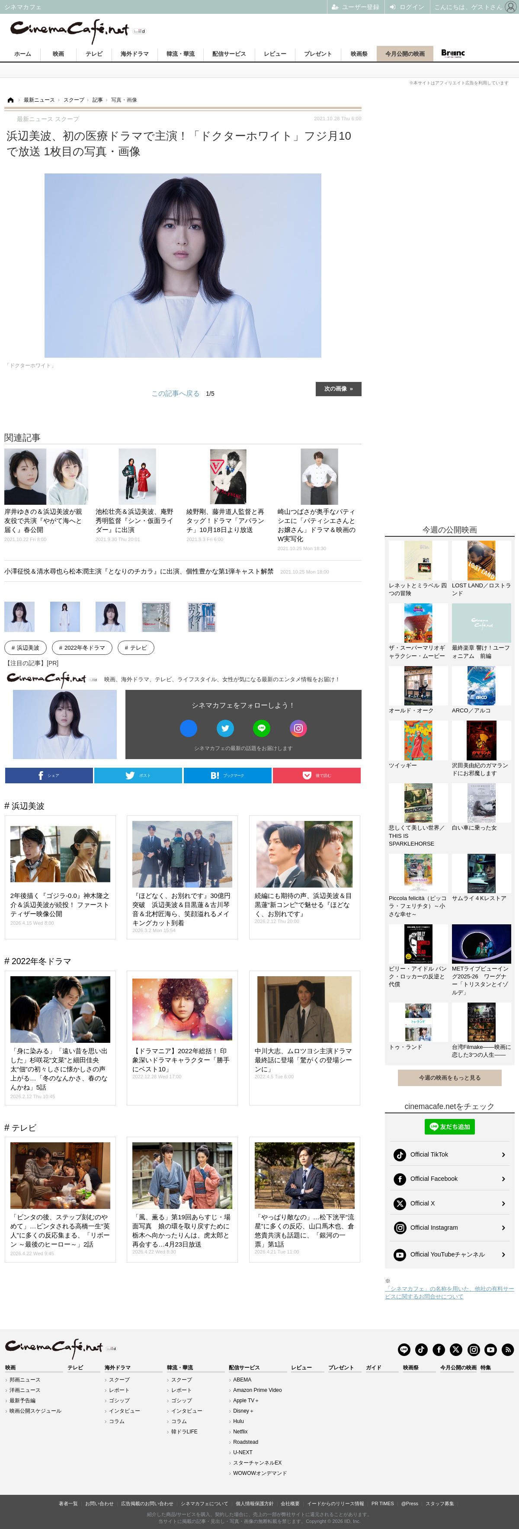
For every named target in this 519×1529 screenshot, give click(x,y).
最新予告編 (22, 1401)
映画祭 (359, 54)
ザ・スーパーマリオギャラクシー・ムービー (417, 651)
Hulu (238, 1421)
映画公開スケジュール (35, 1411)
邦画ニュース (25, 1380)
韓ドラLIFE (184, 1432)
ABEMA (242, 1380)
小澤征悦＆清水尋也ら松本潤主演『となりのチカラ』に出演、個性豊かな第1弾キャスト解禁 (166, 571)
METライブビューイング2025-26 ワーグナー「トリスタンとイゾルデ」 (480, 980)
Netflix (240, 1432)
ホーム (22, 54)
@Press (409, 1503)
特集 (486, 1368)
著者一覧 (68, 1503)
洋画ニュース (25, 1390)
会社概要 (290, 1503)
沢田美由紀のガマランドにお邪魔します (480, 769)
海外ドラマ (135, 54)
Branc (452, 53)
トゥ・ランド (406, 1047)
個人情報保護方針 (255, 1503)
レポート (119, 1390)
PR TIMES (383, 1503)
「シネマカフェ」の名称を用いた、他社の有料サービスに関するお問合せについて (449, 1292)
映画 (58, 54)
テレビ (94, 54)
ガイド (373, 1368)
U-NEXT (243, 1452)
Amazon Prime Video (257, 1390)
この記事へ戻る (183, 393)
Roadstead (245, 1442)
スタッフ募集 (440, 1503)
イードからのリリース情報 (335, 1503)
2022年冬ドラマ (84, 647)
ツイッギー (403, 765)
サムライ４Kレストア (479, 898)
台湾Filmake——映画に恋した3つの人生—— (481, 1051)
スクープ (119, 1380)
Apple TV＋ (246, 1401)
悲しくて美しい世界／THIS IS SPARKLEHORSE (417, 835)
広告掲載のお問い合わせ (147, 1503)
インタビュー (124, 1411)
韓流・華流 (181, 54)
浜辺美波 (28, 647)
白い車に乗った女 (474, 827)
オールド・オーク (411, 710)
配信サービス (229, 54)
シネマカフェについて (204, 1503)
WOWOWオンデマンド (260, 1473)
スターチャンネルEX (257, 1463)
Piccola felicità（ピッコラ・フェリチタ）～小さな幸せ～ (418, 906)
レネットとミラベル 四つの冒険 (418, 589)
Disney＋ (243, 1411)
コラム (117, 1421)
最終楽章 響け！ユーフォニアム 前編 (481, 651)
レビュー (275, 54)
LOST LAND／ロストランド (481, 589)
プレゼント (318, 54)
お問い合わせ (99, 1503)
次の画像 (335, 388)
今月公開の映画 (405, 54)
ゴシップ (119, 1401)
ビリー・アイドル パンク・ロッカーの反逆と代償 (418, 976)
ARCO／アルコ (471, 710)
